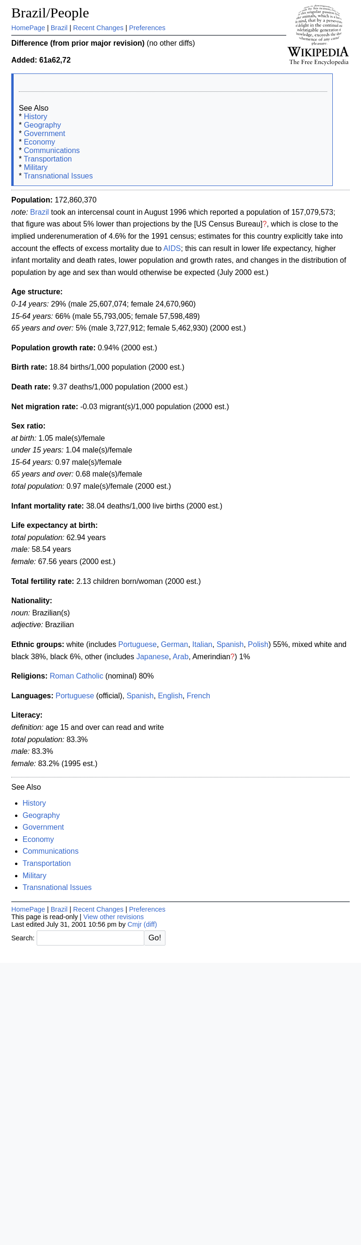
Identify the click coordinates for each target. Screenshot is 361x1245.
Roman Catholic (76, 676)
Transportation (48, 159)
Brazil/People (50, 13)
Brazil (59, 28)
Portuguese (137, 644)
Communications (52, 150)
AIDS (171, 248)
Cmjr (134, 924)
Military (36, 167)
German (174, 644)
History (35, 117)
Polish (258, 644)
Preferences (147, 28)
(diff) (150, 924)
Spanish (230, 644)
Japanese (152, 657)
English (170, 696)
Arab (180, 657)
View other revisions (113, 917)
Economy (39, 142)
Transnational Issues (58, 176)
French (198, 696)
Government (44, 133)
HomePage (28, 28)
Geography (42, 125)
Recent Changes (98, 28)
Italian (202, 644)
